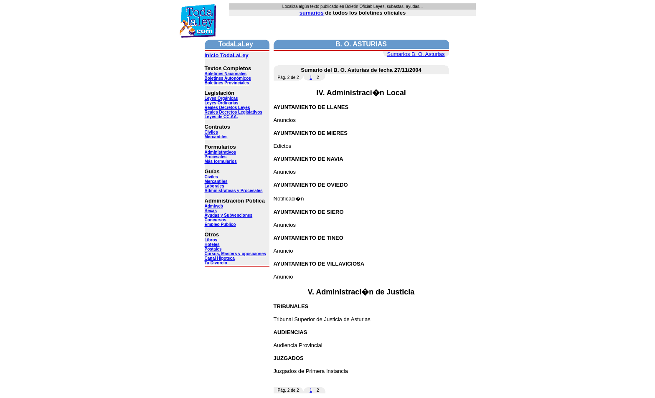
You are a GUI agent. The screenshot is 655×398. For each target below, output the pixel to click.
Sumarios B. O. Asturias (416, 54)
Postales (213, 249)
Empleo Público (220, 224)
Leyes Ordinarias (222, 103)
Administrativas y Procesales (234, 190)
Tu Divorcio (216, 263)
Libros (211, 240)
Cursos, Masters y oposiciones (235, 253)
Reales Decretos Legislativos (233, 112)
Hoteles (212, 244)
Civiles (211, 132)
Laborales (214, 186)
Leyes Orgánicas (221, 98)
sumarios (312, 13)
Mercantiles (216, 136)
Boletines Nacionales (226, 73)
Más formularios (221, 161)
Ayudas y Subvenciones (229, 215)
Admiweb (214, 206)
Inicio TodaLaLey (227, 55)
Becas (211, 210)
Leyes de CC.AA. (221, 116)
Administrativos (220, 152)
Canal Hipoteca (220, 258)
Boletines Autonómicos (228, 78)
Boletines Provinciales (227, 83)
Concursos (215, 220)
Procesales (216, 157)
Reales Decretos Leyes (227, 107)
